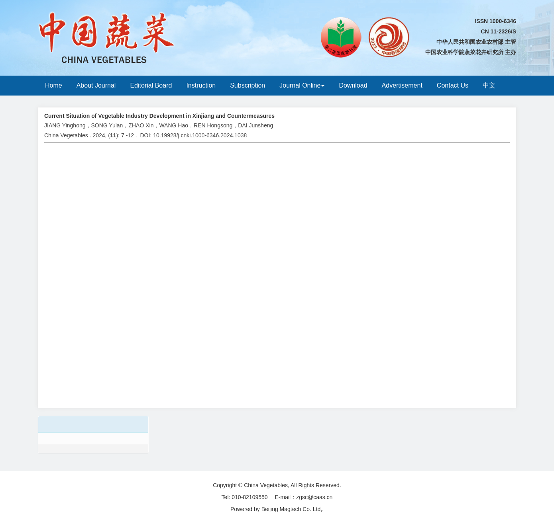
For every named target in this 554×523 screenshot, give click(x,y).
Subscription (247, 85)
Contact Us (452, 85)
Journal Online (301, 85)
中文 (489, 85)
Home (53, 85)
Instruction (201, 85)
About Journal (96, 85)
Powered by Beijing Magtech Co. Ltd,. (277, 509)
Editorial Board (151, 85)
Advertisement (402, 85)
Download (353, 85)
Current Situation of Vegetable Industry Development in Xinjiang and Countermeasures (159, 116)
